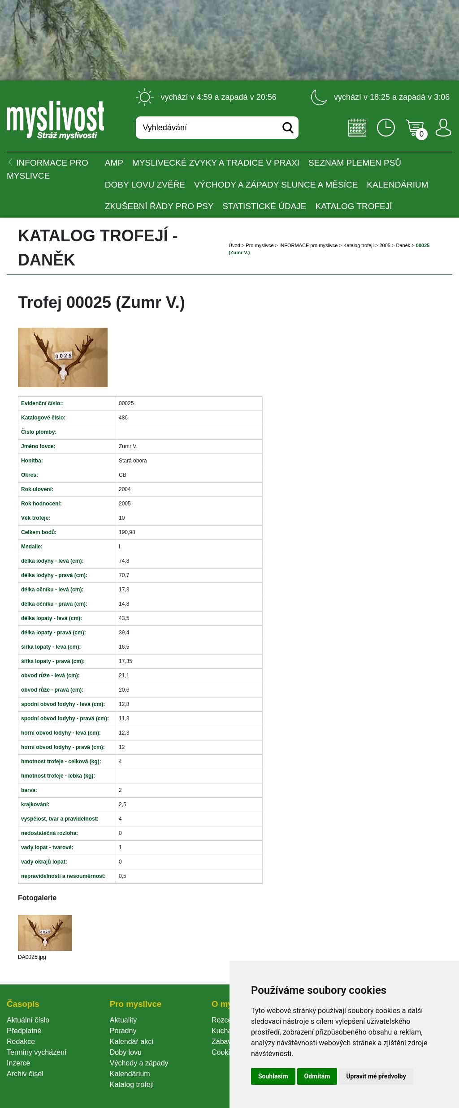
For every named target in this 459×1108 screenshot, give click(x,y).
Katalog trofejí (354, 206)
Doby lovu (126, 1052)
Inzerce (18, 1063)
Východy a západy (139, 1063)
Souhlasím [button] (273, 1076)
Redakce (21, 1041)
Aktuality (123, 1020)
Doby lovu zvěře (145, 184)
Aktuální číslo (28, 1020)
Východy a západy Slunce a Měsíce (276, 184)
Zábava (223, 1041)
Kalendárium (397, 184)
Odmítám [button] (317, 1076)
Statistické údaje (264, 206)
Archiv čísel (25, 1074)
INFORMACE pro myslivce (308, 245)
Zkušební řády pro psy (159, 206)
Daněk (403, 245)
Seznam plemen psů (354, 162)
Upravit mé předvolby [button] (376, 1076)
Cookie (225, 1052)
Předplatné (24, 1031)
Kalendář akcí (132, 1041)
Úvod (234, 245)
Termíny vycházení (36, 1052)
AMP (114, 162)
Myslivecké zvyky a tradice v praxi (215, 162)
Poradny (123, 1031)
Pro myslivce (259, 245)
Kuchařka (227, 1031)
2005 (384, 245)
